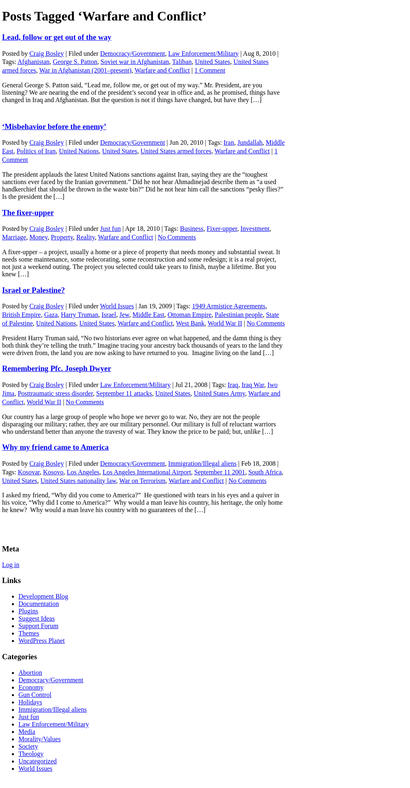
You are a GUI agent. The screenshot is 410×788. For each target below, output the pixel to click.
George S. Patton (75, 61)
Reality (85, 237)
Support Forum (38, 625)
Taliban (182, 61)
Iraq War (252, 384)
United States (212, 61)
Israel (109, 314)
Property (62, 237)
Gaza (51, 314)
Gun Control (34, 694)
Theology (30, 753)
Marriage (14, 237)
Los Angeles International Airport (146, 472)
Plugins (28, 611)
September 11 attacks (124, 393)
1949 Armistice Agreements (228, 306)
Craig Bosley (47, 53)
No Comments (177, 237)
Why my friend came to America (55, 447)
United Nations (79, 151)
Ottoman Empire (190, 314)
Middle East (148, 314)
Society (28, 746)
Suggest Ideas (36, 618)
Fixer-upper (222, 228)
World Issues (117, 306)
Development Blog (43, 596)
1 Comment (209, 70)
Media (26, 731)
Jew (124, 314)
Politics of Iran (36, 151)
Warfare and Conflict (162, 70)
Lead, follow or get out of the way (57, 37)
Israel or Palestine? (33, 290)
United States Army (219, 393)
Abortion (30, 672)
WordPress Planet (41, 640)
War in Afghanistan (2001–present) (85, 70)
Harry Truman (79, 314)
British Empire (21, 314)
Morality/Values (39, 739)
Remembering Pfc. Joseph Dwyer (56, 368)
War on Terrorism (142, 480)
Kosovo (53, 472)
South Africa (265, 472)
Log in (10, 564)
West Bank (190, 323)
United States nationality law (78, 480)
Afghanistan (34, 61)
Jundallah (249, 142)
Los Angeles (83, 472)
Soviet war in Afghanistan (134, 61)
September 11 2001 (219, 472)
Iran (228, 142)
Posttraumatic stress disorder (55, 393)
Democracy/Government (132, 53)
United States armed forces (176, 151)
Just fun (110, 228)
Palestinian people (239, 314)
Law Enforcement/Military (203, 53)
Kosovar (29, 472)
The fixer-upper (28, 212)
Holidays (30, 702)
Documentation (38, 603)
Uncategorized (37, 761)
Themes (28, 633)
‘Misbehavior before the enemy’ (54, 126)
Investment (254, 228)
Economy (30, 687)
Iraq (233, 384)
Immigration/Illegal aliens (202, 463)
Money (39, 237)
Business (191, 228)
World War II (224, 323)
